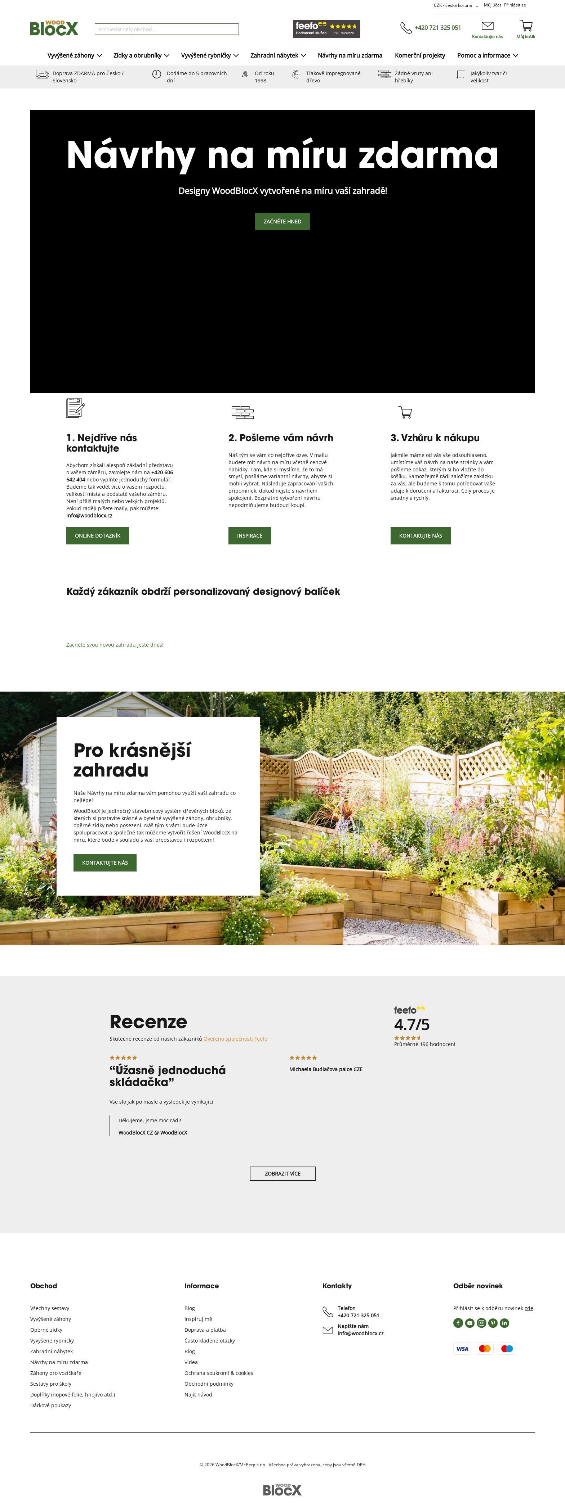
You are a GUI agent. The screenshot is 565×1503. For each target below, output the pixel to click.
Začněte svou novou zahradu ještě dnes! (115, 644)
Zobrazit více (283, 1173)
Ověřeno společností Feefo (235, 1038)
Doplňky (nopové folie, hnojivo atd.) (72, 1394)
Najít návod (198, 1394)
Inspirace (249, 535)
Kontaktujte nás (487, 36)
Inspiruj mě (198, 1319)
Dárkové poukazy (50, 1405)
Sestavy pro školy (50, 1383)
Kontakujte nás (420, 535)
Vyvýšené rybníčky (52, 1340)
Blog (189, 1308)
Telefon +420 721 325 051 (358, 1312)
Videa (191, 1362)
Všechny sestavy (49, 1308)
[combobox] (167, 29)
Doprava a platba (205, 1329)
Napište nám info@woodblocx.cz (361, 1330)
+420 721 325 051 (438, 28)
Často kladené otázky (209, 1340)
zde (529, 1308)
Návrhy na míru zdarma (59, 1362)
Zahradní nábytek (51, 1351)
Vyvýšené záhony (50, 1319)
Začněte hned (282, 221)
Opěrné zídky (46, 1329)
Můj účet (492, 5)
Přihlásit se (515, 5)
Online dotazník (97, 535)
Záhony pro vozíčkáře (55, 1373)
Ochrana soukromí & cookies (218, 1373)
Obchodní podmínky (208, 1383)
